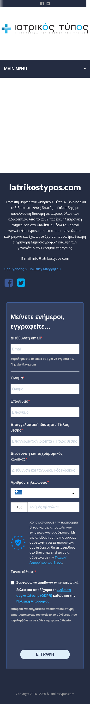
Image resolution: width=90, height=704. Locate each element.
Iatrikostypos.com (45, 187)
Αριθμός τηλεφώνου (29, 482)
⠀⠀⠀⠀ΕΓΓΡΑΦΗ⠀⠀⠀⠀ (45, 654)
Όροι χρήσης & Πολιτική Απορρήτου (32, 269)
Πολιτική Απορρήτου (32, 601)
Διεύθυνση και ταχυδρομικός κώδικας (37, 456)
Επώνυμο (19, 401)
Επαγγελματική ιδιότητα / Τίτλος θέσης (40, 427)
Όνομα (17, 378)
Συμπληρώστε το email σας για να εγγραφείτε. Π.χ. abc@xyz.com (42, 361)
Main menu (15, 68)
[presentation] (40, 634)
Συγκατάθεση (23, 572)
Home (37, 157)
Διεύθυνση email (26, 338)
